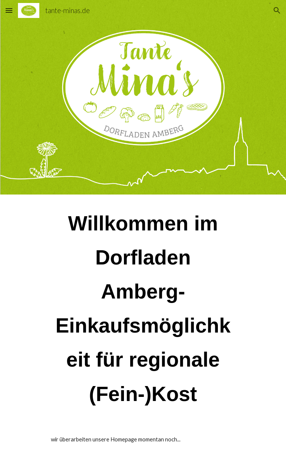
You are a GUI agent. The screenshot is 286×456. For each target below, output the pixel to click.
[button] (9, 10)
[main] (143, 308)
